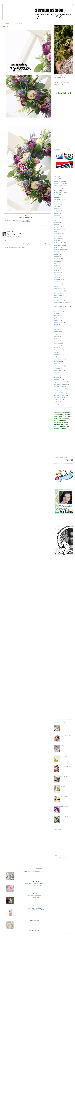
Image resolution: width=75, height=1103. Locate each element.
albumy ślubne (58, 188)
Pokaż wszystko (65, 933)
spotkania (56, 340)
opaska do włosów (59, 291)
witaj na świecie (58, 370)
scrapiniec (57, 331)
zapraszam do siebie (65, 725)
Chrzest (56, 195)
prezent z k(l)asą (58, 311)
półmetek (56, 308)
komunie (56, 256)
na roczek (56, 281)
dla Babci (56, 204)
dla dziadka (57, 206)
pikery (56, 297)
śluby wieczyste (58, 350)
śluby (55, 347)
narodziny (57, 284)
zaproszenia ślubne (59, 393)
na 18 (55, 277)
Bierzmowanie (58, 190)
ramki (55, 327)
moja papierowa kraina (34, 883)
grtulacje (56, 236)
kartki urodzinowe (59, 249)
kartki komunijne (58, 243)
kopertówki (57, 259)
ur (54, 356)
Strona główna (27, 244)
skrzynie (56, 336)
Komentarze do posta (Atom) (17, 247)
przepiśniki (57, 315)
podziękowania (58, 300)
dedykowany (38, 897)
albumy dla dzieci (59, 181)
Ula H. (9, 231)
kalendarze (57, 238)
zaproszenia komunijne (60, 382)
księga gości (57, 261)
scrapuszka (57, 334)
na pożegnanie (58, 279)
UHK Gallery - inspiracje (34, 871)
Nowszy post (5, 244)
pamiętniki (57, 293)
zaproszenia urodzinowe (60, 395)
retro (55, 329)
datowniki (57, 201)
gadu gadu (57, 227)
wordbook (57, 372)
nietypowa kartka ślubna (66, 816)
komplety (56, 254)
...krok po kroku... (64, 746)
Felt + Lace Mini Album (38, 922)
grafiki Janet (57, 233)
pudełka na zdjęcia (59, 322)
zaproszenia (57, 379)
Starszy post (48, 244)
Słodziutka (38, 885)
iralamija (34, 920)
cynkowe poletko (35, 896)
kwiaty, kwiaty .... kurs (65, 736)
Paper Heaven (58, 295)
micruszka (57, 274)
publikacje (57, 318)
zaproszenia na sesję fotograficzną (63, 388)
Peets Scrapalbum (35, 908)
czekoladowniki (58, 199)
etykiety (56, 220)
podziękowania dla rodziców (61, 306)
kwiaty (56, 265)
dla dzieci (56, 208)
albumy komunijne (59, 183)
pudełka (56, 320)
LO (55, 270)
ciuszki (56, 197)
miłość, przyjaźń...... (65, 776)
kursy (55, 263)
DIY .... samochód (64, 796)
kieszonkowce (58, 252)
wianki (56, 363)
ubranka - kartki (64, 786)
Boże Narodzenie (58, 192)
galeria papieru (58, 229)
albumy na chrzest (59, 185)
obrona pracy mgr (59, 288)
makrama (56, 272)
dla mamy (57, 213)
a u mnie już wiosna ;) (65, 766)
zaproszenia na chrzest (60, 384)
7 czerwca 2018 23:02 (15, 236)
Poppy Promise (38, 909)
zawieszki (56, 402)
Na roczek (38, 873)
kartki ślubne (57, 247)
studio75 (56, 345)
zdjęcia (56, 404)
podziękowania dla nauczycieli (62, 302)
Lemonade (57, 268)
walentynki (57, 361)
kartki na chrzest (58, 245)
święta (56, 352)
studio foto (57, 343)
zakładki (56, 377)
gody (55, 231)
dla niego (56, 215)
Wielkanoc (57, 368)
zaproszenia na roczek (60, 386)
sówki (55, 338)
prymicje (56, 313)
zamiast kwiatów (64, 806)
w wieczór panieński (59, 359)
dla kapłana (57, 211)
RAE (55, 325)
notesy (56, 286)
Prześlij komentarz (7, 241)
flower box (57, 222)
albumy (56, 179)
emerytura (57, 217)
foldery (56, 224)
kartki (55, 240)
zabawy (56, 375)
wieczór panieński (59, 366)
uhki (55, 354)
